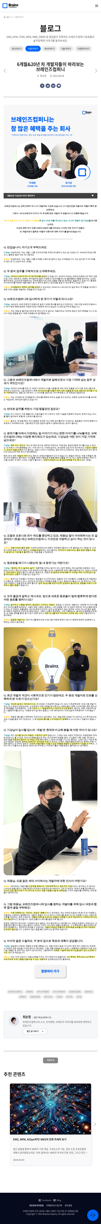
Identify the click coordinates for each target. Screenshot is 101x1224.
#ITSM (59, 996)
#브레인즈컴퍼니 (15, 991)
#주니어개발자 (43, 991)
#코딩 (79, 996)
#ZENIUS (89, 991)
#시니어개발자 (59, 991)
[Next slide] (94, 1124)
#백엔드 (23, 996)
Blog (57, 1200)
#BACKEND (35, 996)
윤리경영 (68, 1205)
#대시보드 (48, 996)
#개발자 (29, 991)
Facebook (44, 1200)
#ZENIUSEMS (74, 991)
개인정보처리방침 (36, 1205)
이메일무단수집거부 (54, 1205)
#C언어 (69, 996)
